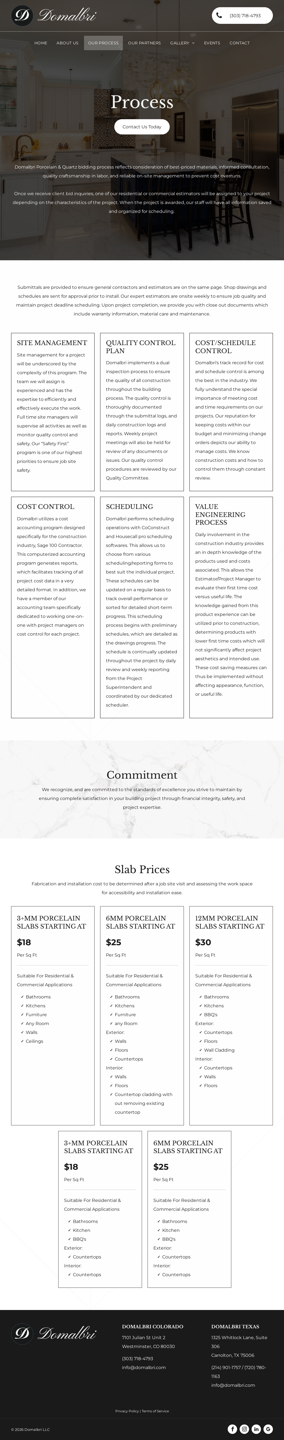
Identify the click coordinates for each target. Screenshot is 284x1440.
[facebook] (232, 1429)
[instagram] (244, 1429)
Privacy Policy (127, 1411)
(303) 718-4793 (137, 1358)
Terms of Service (155, 1411)
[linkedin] (256, 1429)
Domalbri (66, 16)
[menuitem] (41, 43)
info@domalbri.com (144, 1367)
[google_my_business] (268, 1429)
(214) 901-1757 (226, 1367)
